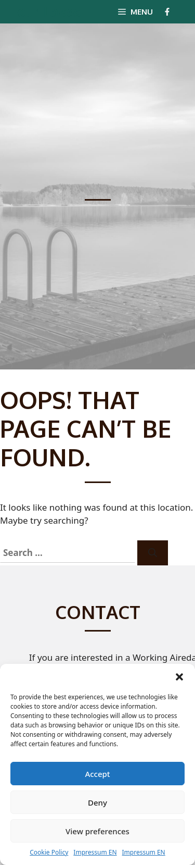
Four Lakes (45, 11)
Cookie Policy (49, 852)
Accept (97, 774)
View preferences (97, 831)
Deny (97, 802)
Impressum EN (94, 852)
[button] (179, 677)
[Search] (152, 552)
